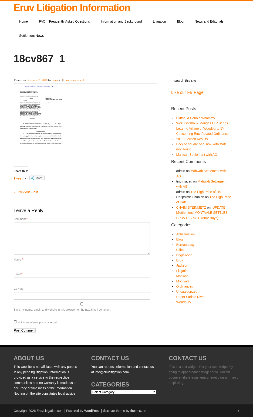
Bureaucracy (185, 245)
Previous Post (26, 192)
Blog (180, 21)
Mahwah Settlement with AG (196, 154)
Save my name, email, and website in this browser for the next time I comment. (62, 309)
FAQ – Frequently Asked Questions (64, 21)
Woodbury (183, 302)
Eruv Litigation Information (72, 7)
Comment (21, 219)
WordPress (92, 411)
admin (55, 80)
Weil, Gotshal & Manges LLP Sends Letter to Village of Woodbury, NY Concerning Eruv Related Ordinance (202, 128)
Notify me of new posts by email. (37, 322)
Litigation (159, 21)
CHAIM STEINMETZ (191, 207)
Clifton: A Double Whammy (195, 118)
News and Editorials (209, 21)
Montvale (182, 281)
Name (18, 259)
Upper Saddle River (190, 297)
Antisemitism (185, 234)
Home (23, 21)
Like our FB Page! (188, 92)
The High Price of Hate (206, 192)
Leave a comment (73, 80)
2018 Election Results (192, 139)
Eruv (179, 260)
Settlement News (31, 35)
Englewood (184, 255)
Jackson (182, 265)
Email (18, 274)
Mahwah (182, 276)
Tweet (18, 178)
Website (19, 289)
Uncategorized (186, 291)
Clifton (181, 250)
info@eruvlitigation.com (112, 372)
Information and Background (121, 21)
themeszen (138, 411)
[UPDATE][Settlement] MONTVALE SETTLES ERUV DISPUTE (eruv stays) (202, 213)
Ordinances (184, 286)
